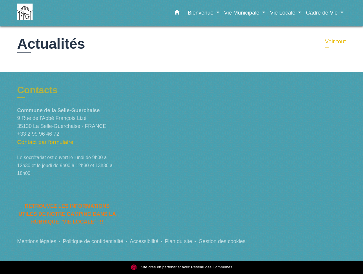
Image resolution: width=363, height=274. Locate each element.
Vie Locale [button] (283, 12)
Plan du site (178, 241)
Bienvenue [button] (201, 12)
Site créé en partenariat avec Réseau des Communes (181, 267)
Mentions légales (36, 241)
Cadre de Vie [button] (322, 12)
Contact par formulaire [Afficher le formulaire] (45, 142)
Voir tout (335, 41)
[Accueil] (54, 13)
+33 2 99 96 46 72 (38, 134)
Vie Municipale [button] (242, 12)
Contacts (37, 90)
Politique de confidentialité (93, 241)
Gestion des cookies (222, 241)
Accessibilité (144, 241)
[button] (177, 13)
